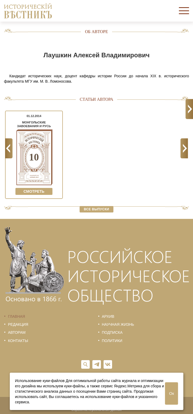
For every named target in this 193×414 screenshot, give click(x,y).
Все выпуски (96, 209)
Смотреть (33, 191)
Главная (16, 316)
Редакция (18, 324)
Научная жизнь (118, 324)
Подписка (112, 332)
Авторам (17, 332)
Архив (108, 316)
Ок (171, 393)
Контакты (18, 341)
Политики (112, 341)
